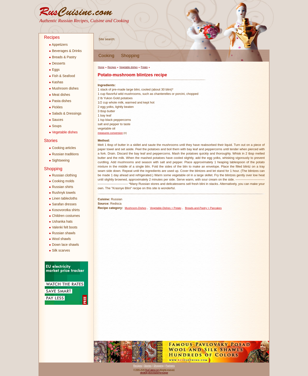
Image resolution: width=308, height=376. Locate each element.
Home (101, 67)
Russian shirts (62, 187)
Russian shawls (63, 233)
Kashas (56, 82)
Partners (170, 365)
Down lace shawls (65, 244)
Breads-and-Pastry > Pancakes (203, 208)
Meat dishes (59, 95)
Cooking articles (62, 148)
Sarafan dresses (64, 204)
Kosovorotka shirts (66, 210)
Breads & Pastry (62, 57)
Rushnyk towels (64, 192)
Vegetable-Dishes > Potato (165, 208)
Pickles (56, 107)
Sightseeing (59, 160)
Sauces (56, 120)
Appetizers (58, 44)
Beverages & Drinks (65, 51)
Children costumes (66, 216)
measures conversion (110, 132)
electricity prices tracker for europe (154, 372)
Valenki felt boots (64, 227)
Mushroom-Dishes (135, 208)
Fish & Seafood (62, 76)
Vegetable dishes (63, 132)
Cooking (106, 55)
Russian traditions (64, 154)
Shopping (130, 55)
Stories (51, 140)
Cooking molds (63, 181)
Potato (144, 67)
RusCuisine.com (152, 370)
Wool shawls (61, 239)
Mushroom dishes (63, 88)
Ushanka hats (62, 221)
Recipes (52, 37)
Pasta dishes (60, 101)
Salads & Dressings (65, 113)
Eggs (54, 69)
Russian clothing (64, 175)
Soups (55, 126)
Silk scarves (61, 250)
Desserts (57, 63)
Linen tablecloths (64, 198)
